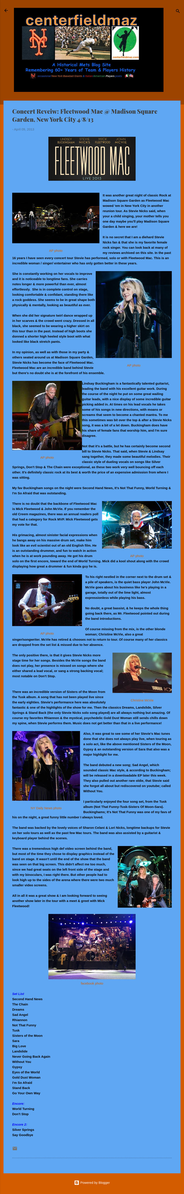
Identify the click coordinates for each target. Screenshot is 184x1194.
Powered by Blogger (92, 1182)
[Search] (178, 12)
